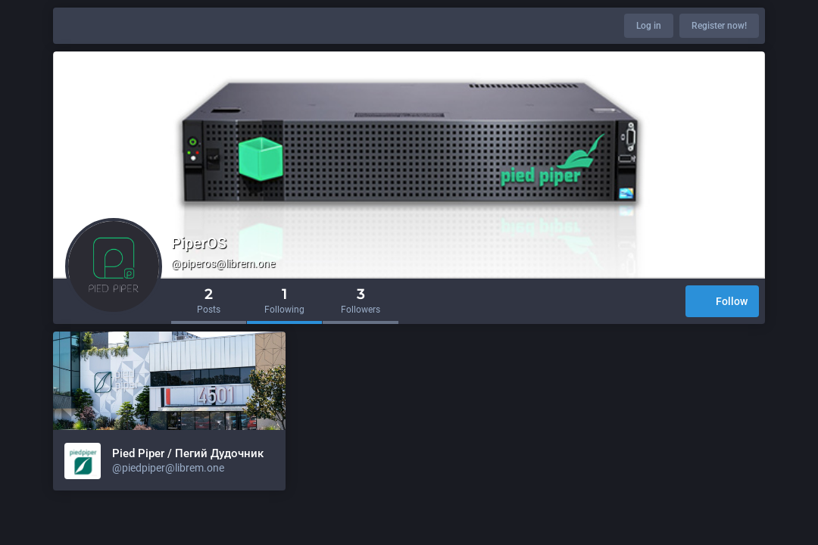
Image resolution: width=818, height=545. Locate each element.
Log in (648, 25)
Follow (722, 302)
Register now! (719, 25)
